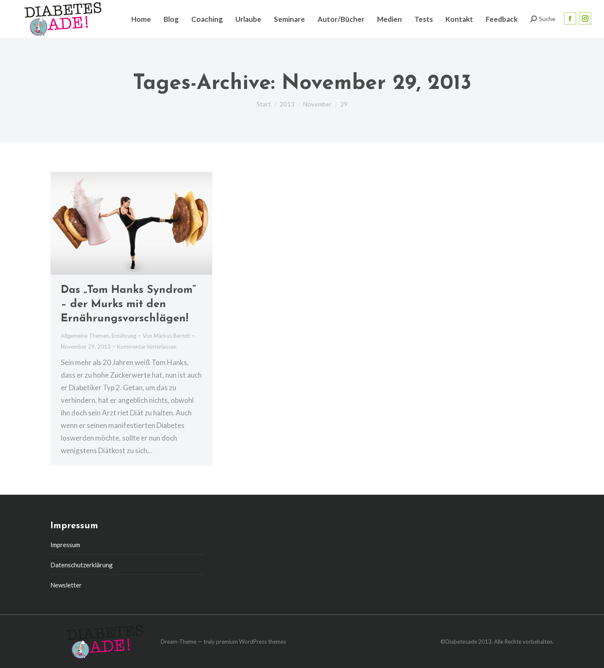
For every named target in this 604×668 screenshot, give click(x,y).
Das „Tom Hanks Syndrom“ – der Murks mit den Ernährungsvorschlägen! (128, 304)
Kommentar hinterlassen (147, 346)
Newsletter (66, 585)
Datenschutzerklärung (81, 565)
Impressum (65, 544)
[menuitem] (141, 19)
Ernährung (124, 335)
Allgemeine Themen (85, 335)
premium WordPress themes (251, 641)
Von (166, 335)
